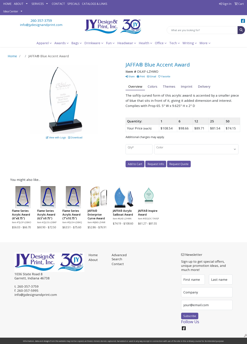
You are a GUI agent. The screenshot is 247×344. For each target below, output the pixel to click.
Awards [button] (60, 43)
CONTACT (58, 4)
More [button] (203, 43)
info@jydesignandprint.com (41, 25)
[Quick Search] (202, 30)
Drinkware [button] (92, 43)
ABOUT (18, 4)
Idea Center (10, 11)
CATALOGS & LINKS (94, 4)
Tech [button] (173, 43)
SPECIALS (73, 4)
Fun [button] (109, 43)
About (93, 260)
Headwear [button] (125, 43)
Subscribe (189, 316)
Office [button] (159, 43)
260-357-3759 (41, 20)
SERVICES (38, 4)
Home (93, 255)
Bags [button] (75, 43)
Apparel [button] (43, 43)
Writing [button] (188, 43)
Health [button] (144, 43)
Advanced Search (119, 257)
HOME (7, 4)
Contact (118, 264)
